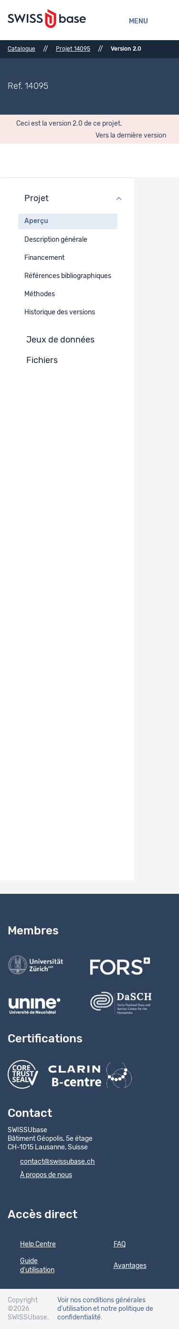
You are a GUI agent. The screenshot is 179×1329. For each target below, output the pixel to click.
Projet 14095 (73, 49)
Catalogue (21, 49)
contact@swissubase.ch (51, 1162)
